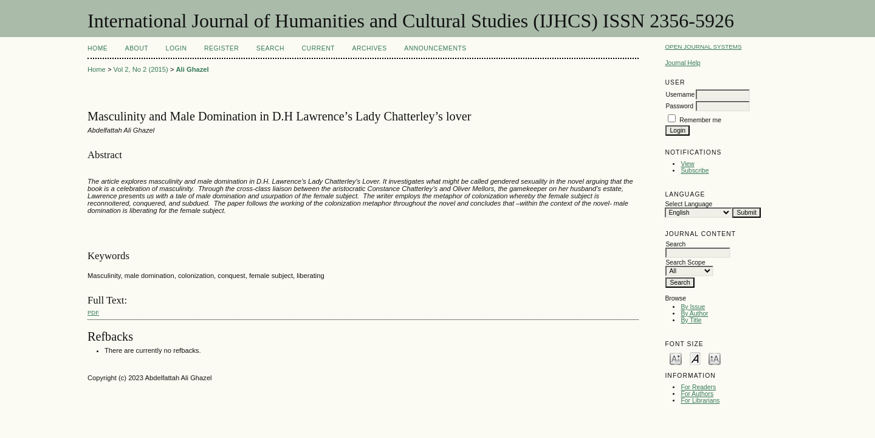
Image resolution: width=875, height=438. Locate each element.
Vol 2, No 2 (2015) (141, 69)
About (136, 48)
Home (98, 48)
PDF (93, 312)
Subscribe (695, 170)
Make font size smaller (676, 358)
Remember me (700, 120)
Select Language (688, 204)
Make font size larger (715, 358)
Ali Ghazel (192, 69)
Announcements (435, 48)
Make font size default (695, 358)
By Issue (693, 307)
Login (176, 48)
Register (221, 48)
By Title (691, 320)
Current (318, 48)
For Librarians (700, 400)
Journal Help (682, 63)
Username (680, 94)
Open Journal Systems (703, 46)
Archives (369, 48)
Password (679, 106)
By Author (694, 313)
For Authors (697, 394)
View (687, 164)
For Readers (698, 387)
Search (270, 48)
